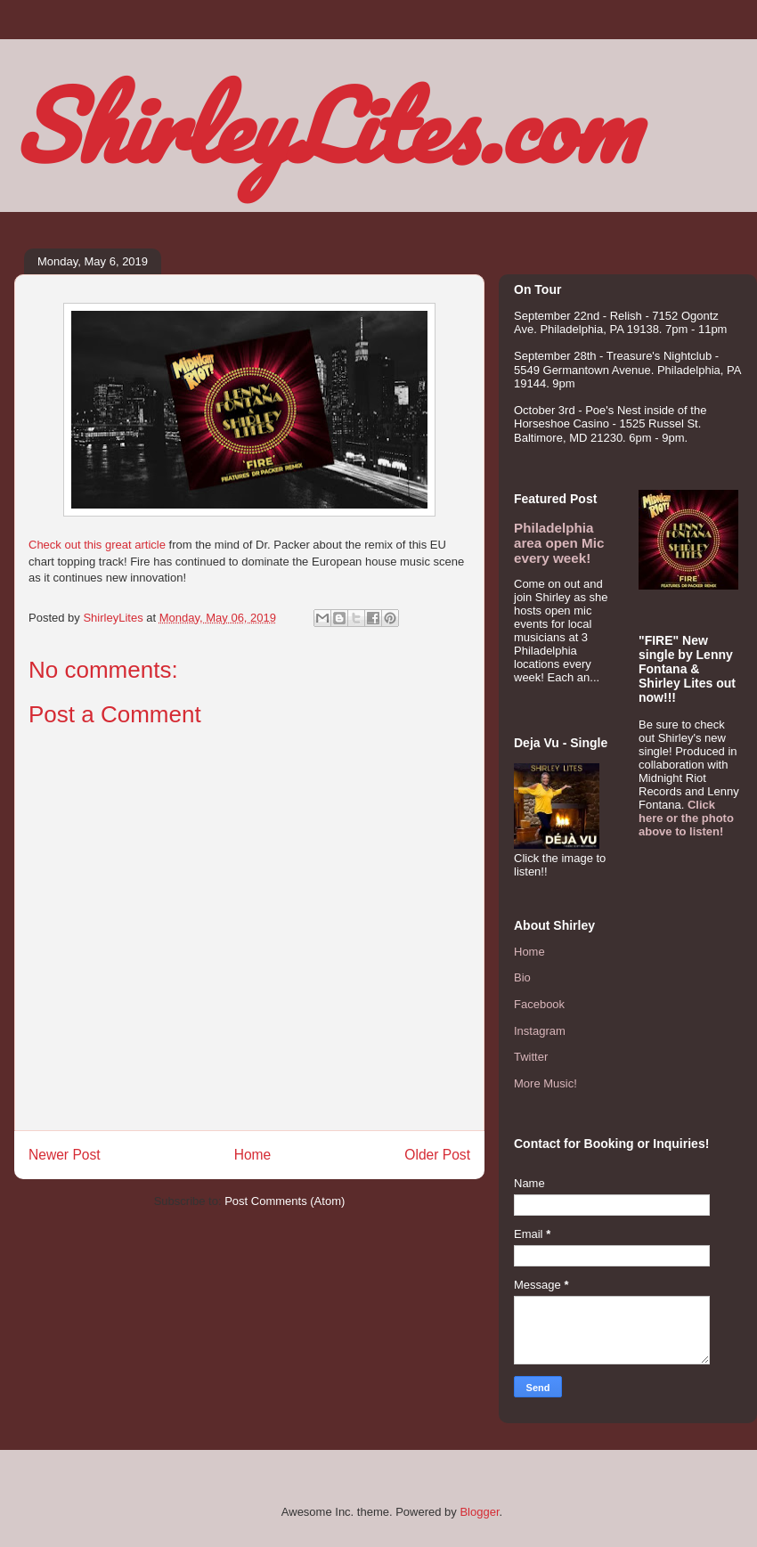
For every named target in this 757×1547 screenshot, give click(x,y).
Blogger (479, 1512)
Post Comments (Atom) (284, 1201)
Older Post (437, 1154)
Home (253, 1154)
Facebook (539, 1004)
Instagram (540, 1031)
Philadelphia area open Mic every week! (559, 543)
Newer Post (64, 1154)
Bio (522, 977)
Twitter (531, 1056)
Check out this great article (97, 544)
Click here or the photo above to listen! (686, 818)
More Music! (545, 1083)
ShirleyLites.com (325, 125)
